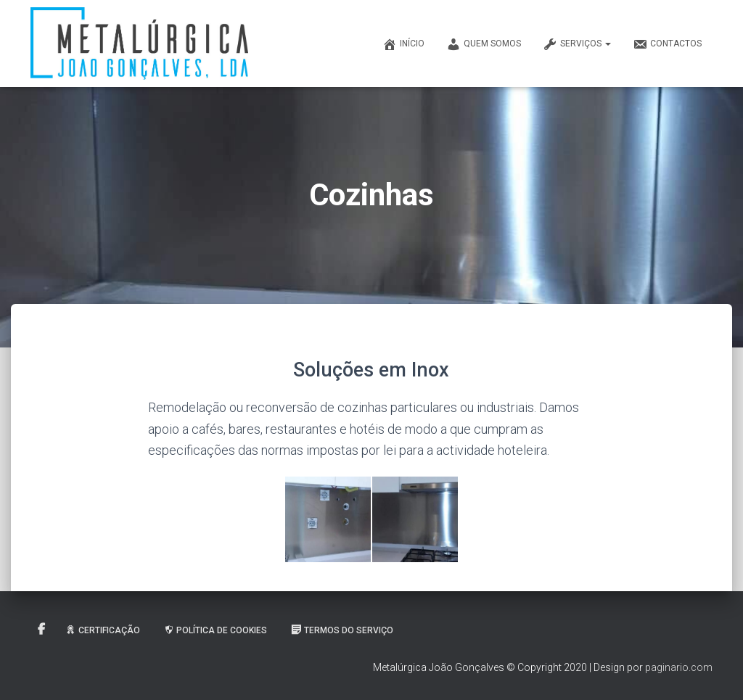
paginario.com (679, 667)
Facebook (41, 629)
